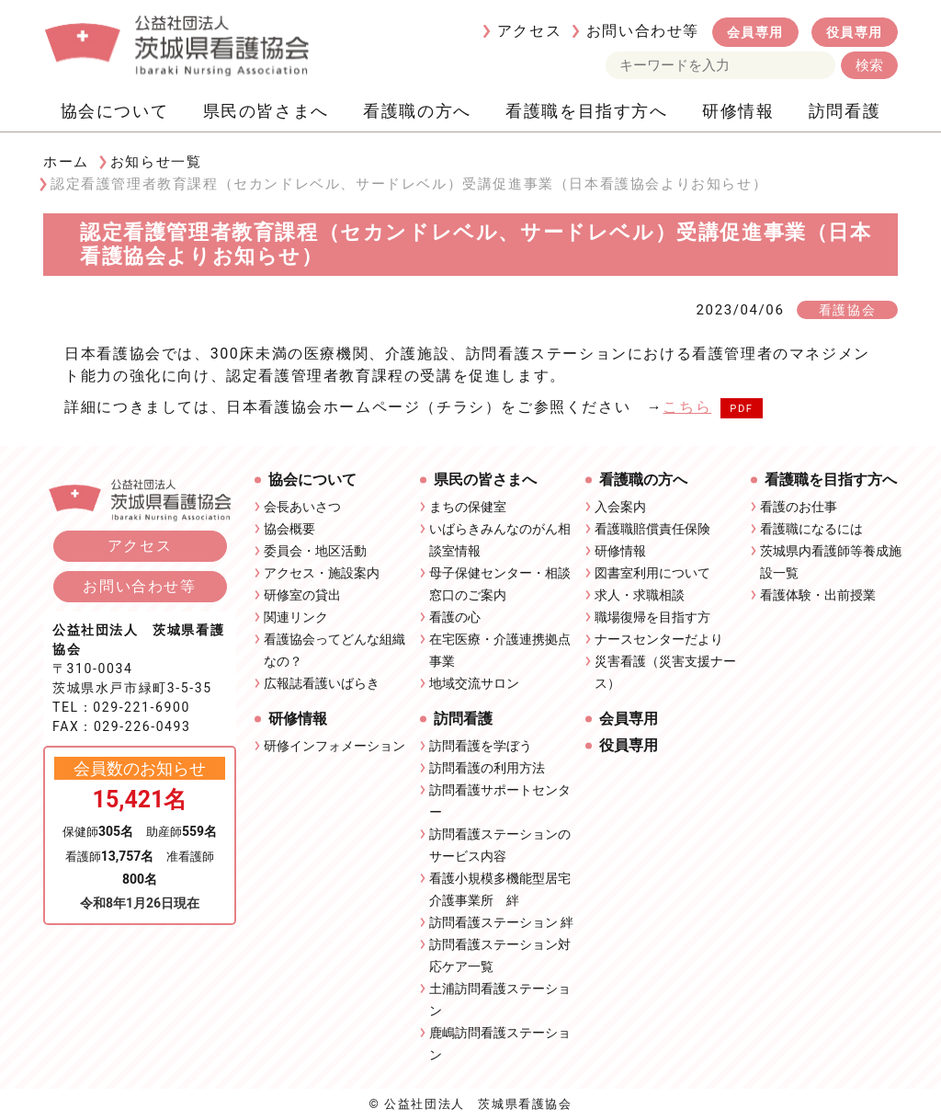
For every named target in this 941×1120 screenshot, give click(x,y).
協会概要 (289, 528)
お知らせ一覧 (156, 162)
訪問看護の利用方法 (487, 767)
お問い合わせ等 (642, 31)
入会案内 (620, 506)
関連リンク (296, 617)
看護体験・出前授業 (818, 595)
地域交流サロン (474, 683)
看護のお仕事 (798, 506)
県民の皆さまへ (266, 110)
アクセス (529, 31)
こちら (687, 407)
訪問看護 (844, 110)
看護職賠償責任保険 (652, 528)
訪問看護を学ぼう (480, 745)
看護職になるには (811, 528)
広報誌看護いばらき (322, 683)
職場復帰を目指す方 (652, 617)
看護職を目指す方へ (586, 110)
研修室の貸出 (302, 595)
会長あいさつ (302, 506)
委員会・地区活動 (315, 550)
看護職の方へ (417, 110)
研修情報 (738, 110)
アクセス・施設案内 (322, 573)
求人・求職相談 (640, 595)
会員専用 (755, 32)
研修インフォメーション (334, 745)
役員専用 (854, 32)
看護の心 (455, 617)
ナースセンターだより (659, 639)
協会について (115, 110)
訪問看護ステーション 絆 (501, 922)
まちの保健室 (467, 506)
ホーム (66, 162)
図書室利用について (652, 573)
